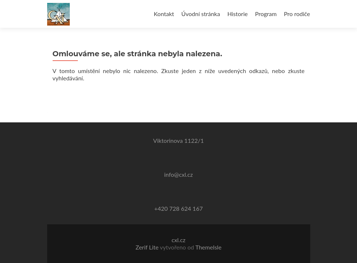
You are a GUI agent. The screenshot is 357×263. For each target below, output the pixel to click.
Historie (237, 13)
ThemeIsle (208, 247)
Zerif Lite (148, 247)
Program (266, 13)
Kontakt (164, 13)
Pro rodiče (297, 13)
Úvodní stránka (200, 13)
